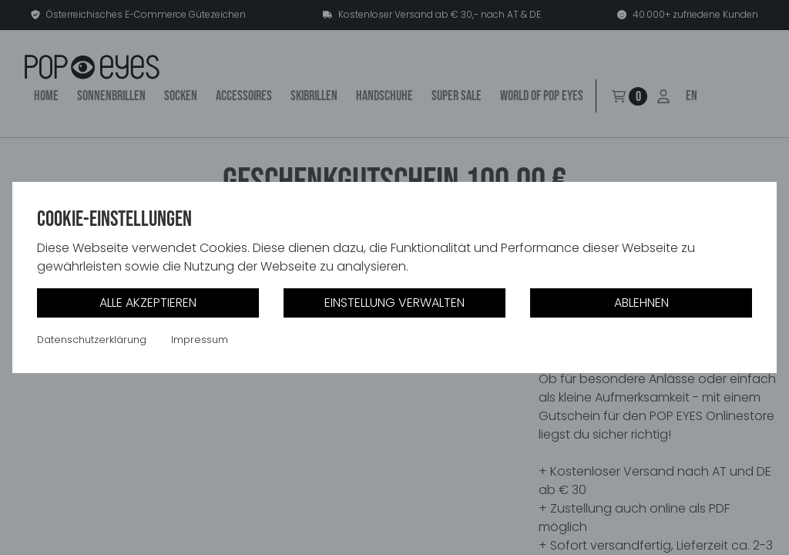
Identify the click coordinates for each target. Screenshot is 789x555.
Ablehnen (641, 302)
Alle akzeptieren (147, 302)
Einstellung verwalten (394, 302)
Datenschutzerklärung (91, 340)
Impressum (199, 340)
